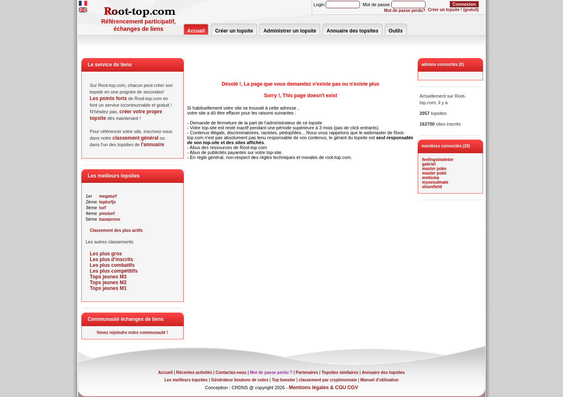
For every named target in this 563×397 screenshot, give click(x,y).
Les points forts (108, 98)
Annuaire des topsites (352, 31)
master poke (434, 168)
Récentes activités (194, 372)
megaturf (108, 196)
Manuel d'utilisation (379, 380)
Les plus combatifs (112, 265)
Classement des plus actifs (116, 230)
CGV (352, 387)
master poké (434, 173)
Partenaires (307, 372)
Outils (396, 31)
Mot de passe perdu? (405, 10)
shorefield (432, 186)
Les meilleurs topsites (186, 380)
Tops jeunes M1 (108, 288)
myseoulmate (435, 182)
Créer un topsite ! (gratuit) (453, 9)
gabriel (429, 164)
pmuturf (107, 213)
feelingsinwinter (438, 159)
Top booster (283, 380)
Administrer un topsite (289, 31)
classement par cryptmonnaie (328, 380)
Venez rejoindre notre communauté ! (132, 332)
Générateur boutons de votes (239, 380)
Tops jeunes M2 (108, 282)
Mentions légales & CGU (317, 387)
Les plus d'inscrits (111, 259)
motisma (430, 177)
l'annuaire (152, 144)
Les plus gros (106, 254)
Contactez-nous (230, 372)
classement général (135, 138)
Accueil (196, 31)
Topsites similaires (340, 372)
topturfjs (107, 202)
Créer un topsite (234, 31)
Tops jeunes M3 (108, 277)
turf (102, 208)
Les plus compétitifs (114, 271)
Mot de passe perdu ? (271, 372)
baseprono (109, 219)
